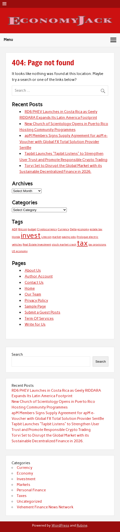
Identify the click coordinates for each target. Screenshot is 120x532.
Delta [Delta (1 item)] (73, 229)
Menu (8, 39)
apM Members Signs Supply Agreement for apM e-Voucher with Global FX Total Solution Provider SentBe (63, 141)
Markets (23, 484)
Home (30, 288)
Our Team (33, 294)
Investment (26, 479)
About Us (33, 270)
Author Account (39, 276)
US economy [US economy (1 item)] (20, 251)
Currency (24, 467)
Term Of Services (39, 318)
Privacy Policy (36, 300)
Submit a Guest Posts (42, 312)
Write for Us (35, 324)
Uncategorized (29, 501)
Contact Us (34, 282)
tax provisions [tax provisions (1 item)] (97, 244)
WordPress (60, 525)
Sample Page (35, 306)
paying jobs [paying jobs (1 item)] (69, 237)
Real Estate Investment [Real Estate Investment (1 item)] (37, 244)
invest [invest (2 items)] (31, 235)
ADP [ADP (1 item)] (14, 229)
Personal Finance (31, 490)
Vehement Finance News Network (45, 507)
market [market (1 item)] (56, 237)
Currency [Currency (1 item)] (63, 229)
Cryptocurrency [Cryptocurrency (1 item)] (47, 229)
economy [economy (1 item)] (83, 229)
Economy (25, 473)
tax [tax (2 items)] (82, 243)
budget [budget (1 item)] (32, 229)
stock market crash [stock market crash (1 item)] (64, 244)
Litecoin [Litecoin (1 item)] (46, 237)
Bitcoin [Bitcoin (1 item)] (22, 229)
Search (17, 354)
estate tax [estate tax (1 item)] (96, 229)
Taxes (22, 496)
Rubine (82, 525)
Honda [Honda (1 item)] (16, 237)
